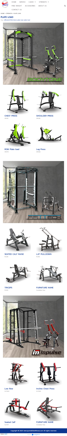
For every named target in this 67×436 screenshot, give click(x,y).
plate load (27, 20)
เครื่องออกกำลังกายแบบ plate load (13, 20)
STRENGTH (9, 13)
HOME (2, 13)
